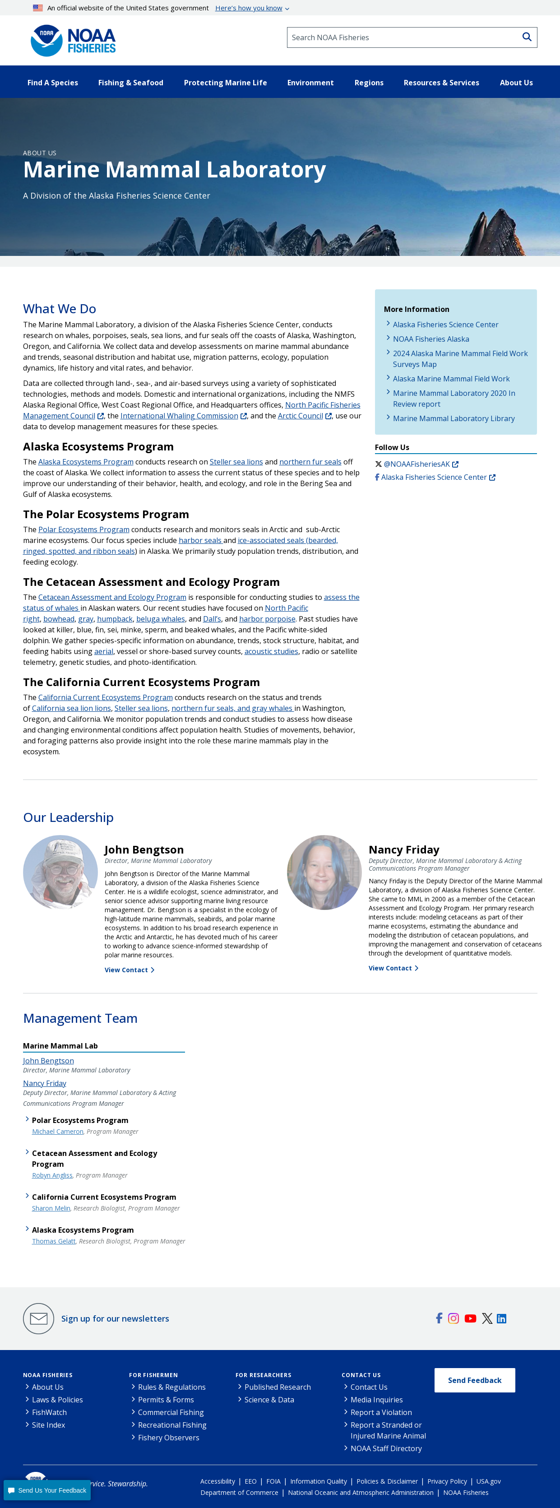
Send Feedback (475, 1380)
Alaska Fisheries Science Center (446, 324)
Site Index (48, 1425)
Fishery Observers (168, 1438)
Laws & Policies (57, 1400)
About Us (40, 152)
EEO (251, 1481)
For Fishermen (153, 1375)
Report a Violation (381, 1412)
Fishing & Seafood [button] (130, 83)
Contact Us (361, 1375)
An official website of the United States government (157, 7)
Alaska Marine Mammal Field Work (451, 379)
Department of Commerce (239, 1492)
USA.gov (489, 1481)
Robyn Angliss (52, 1175)
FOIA (273, 1481)
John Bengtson (48, 1061)
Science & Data (269, 1400)
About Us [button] (516, 83)
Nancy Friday (44, 1083)
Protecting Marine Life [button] (225, 83)
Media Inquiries (377, 1400)
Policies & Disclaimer (387, 1481)
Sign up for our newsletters (115, 1318)
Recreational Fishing (172, 1425)
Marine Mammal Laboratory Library (454, 418)
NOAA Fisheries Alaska (431, 339)
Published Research (278, 1387)
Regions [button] (369, 83)
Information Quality (318, 1481)
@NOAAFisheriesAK (417, 464)
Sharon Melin (51, 1208)
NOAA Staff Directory (386, 1448)
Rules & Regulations (172, 1387)
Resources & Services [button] (441, 83)
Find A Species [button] (53, 83)
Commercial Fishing (171, 1412)
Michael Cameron (57, 1131)
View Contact (126, 969)
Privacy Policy (447, 1481)
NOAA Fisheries (48, 1375)
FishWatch (49, 1412)
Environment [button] (310, 83)
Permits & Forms (166, 1400)
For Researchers (264, 1375)
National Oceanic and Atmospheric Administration (361, 1492)
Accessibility (217, 1481)
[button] (47, 1490)
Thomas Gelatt (54, 1241)
